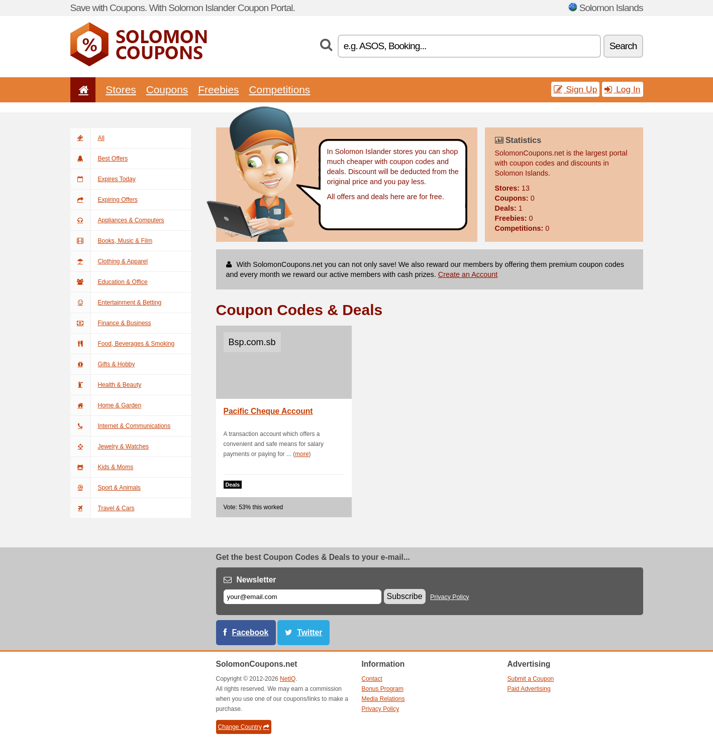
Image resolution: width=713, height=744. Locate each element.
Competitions (279, 89)
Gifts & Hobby (102, 364)
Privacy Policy (449, 597)
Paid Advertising (529, 688)
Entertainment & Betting (116, 302)
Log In (622, 89)
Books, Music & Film (111, 241)
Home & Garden (106, 405)
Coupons (167, 89)
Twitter (309, 632)
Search (623, 46)
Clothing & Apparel (109, 261)
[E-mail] (302, 596)
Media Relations (383, 698)
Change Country (243, 726)
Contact (372, 678)
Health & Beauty (106, 385)
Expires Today (103, 179)
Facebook (250, 632)
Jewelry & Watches (109, 446)
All (87, 138)
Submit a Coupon (530, 678)
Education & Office (109, 282)
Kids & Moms (102, 467)
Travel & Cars (102, 508)
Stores (121, 89)
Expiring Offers (104, 200)
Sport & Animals (105, 488)
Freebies (218, 89)
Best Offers (99, 158)
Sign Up (575, 89)
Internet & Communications (120, 426)
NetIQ (287, 678)
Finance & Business (110, 323)
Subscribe (405, 596)
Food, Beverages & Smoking (122, 344)
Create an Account (467, 274)
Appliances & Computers (117, 220)
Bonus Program (382, 688)
